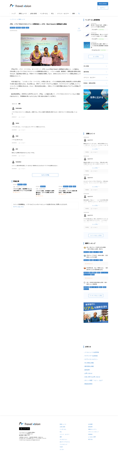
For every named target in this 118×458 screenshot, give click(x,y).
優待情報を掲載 (89, 366)
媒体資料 (87, 370)
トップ (13, 13)
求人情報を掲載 (89, 363)
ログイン (102, 7)
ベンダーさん (44, 13)
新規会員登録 (103, 3)
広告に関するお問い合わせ (92, 377)
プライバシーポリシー (93, 431)
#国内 (91, 252)
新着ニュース (23, 13)
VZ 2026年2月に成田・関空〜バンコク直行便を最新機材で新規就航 (99, 45)
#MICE (23, 27)
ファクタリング (63, 444)
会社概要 (90, 424)
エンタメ (62, 449)
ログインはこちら (18, 206)
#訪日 (98, 272)
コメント (17, 192)
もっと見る (96, 56)
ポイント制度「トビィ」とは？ (93, 380)
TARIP (61, 447)
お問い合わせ (88, 373)
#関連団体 (18, 27)
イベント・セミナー (63, 13)
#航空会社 (20, 184)
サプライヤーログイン (91, 359)
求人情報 (86, 66)
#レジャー (86, 289)
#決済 (93, 274)
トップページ (13, 19)
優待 (73, 13)
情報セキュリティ (92, 429)
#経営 (74, 186)
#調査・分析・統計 (94, 287)
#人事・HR (96, 252)
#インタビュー (104, 272)
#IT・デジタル (87, 274)
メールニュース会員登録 (91, 352)
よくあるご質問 (92, 437)
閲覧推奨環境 (88, 384)
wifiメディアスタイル (65, 441)
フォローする (26, 428)
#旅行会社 (12, 27)
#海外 (27, 27)
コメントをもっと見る (96, 235)
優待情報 (86, 71)
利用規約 (90, 434)
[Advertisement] (64, 5)
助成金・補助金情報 (89, 83)
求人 (52, 13)
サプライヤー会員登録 (91, 355)
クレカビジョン (63, 439)
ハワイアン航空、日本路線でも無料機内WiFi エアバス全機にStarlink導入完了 (45, 192)
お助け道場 (33, 13)
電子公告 (90, 439)
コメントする (45, 175)
